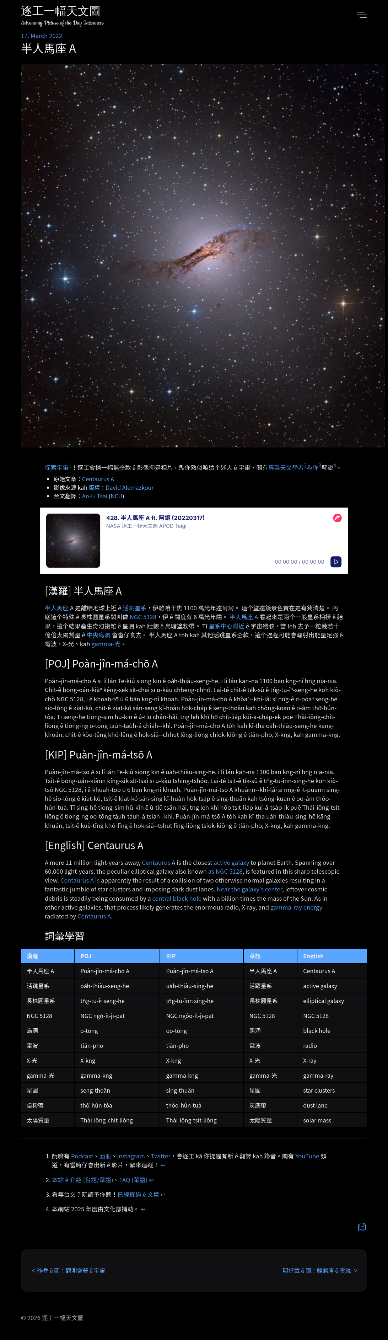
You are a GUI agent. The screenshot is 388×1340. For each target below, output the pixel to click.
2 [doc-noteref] (305, 465)
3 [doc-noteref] (320, 465)
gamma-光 (105, 643)
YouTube (307, 1156)
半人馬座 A (243, 616)
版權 (94, 487)
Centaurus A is (80, 880)
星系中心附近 (226, 626)
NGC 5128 (143, 616)
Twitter (161, 1156)
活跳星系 (134, 608)
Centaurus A (98, 479)
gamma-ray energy (296, 907)
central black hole (176, 898)
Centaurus (156, 862)
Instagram (131, 1156)
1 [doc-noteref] (70, 465)
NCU (116, 496)
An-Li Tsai (94, 496)
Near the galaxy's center (249, 889)
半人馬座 (57, 608)
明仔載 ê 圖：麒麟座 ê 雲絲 (317, 1270)
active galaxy (231, 862)
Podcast (82, 1156)
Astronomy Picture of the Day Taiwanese (62, 23)
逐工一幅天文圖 (61, 12)
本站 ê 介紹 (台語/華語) (82, 1179)
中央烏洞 (99, 635)
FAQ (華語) (133, 1179)
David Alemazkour (130, 487)
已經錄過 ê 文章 (139, 1194)
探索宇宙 (57, 467)
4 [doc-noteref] (334, 465)
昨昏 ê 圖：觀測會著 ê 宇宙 (71, 1270)
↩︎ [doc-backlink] (163, 1165)
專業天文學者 (286, 467)
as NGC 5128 (225, 871)
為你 (313, 467)
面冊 (105, 1156)
